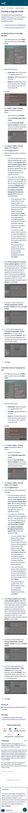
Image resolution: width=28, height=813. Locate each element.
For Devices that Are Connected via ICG (14, 27)
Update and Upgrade (19, 8)
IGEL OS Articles (10, 8)
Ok (3, 810)
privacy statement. (6, 806)
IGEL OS (3, 8)
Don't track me (9, 810)
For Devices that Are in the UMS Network (15, 25)
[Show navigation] (25, 810)
